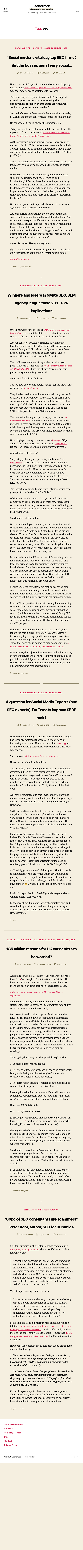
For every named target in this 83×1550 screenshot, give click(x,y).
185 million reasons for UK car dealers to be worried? (41, 1011)
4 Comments (61, 89)
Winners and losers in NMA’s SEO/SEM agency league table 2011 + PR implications (41, 326)
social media (27, 286)
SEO (69, 49)
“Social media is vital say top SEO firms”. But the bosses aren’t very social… (41, 69)
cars (19, 1042)
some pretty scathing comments (27, 1336)
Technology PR (52, 1273)
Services (9, 1515)
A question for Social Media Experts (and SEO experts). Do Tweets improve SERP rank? (41, 752)
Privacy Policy (12, 1532)
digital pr (37, 49)
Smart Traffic (62, 475)
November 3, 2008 (44, 1027)
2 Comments (61, 776)
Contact (9, 1527)
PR (19, 708)
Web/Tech (41, 995)
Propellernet (17, 494)
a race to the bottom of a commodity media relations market (39, 678)
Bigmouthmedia (32, 419)
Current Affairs (17, 991)
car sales (16, 1254)
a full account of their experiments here (46, 807)
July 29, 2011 (44, 89)
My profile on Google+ (22, 279)
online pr (61, 49)
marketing (49, 49)
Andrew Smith (27, 89)
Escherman (17, 1544)
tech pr (39, 1273)
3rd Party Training (15, 1519)
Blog (7, 1523)
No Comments (61, 346)
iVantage (57, 471)
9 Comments (62, 1322)
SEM (23, 708)
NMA (15, 286)
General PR (44, 991)
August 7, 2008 (44, 1322)
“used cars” (22, 1184)
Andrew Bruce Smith (16, 1511)
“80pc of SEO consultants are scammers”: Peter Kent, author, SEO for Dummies (41, 1297)
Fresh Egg (62, 794)
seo (19, 286)
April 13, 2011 (44, 776)
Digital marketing (21, 49)
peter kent (17, 1496)
